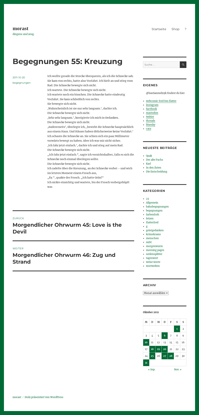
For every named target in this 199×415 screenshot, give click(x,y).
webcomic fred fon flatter (161, 101)
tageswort (152, 258)
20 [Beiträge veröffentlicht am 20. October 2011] (164, 349)
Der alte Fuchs (154, 159)
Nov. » (178, 369)
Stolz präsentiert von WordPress (44, 397)
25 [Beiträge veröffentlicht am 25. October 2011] (152, 356)
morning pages (155, 250)
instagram (152, 105)
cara (148, 128)
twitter (150, 116)
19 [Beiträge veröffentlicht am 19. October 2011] (158, 349)
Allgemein (152, 202)
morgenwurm (154, 246)
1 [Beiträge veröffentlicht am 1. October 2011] (177, 328)
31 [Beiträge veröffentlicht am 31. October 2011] (146, 362)
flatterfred (152, 222)
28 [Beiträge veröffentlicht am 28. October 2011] (170, 356)
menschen (152, 238)
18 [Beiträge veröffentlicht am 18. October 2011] (152, 349)
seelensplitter (154, 254)
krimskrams (153, 234)
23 (147, 198)
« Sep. (151, 369)
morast (20, 28)
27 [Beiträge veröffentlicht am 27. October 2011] (164, 356)
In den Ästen (153, 167)
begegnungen (22, 82)
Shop (175, 29)
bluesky (150, 124)
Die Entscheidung (156, 171)
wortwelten (153, 266)
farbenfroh (152, 214)
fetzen (150, 218)
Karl (148, 163)
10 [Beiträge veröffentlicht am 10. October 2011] (146, 342)
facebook (151, 109)
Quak (149, 155)
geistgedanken (155, 230)
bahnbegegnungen (157, 206)
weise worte (153, 262)
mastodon (152, 112)
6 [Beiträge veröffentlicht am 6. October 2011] (165, 335)
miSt (149, 242)
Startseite (159, 29)
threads (150, 120)
